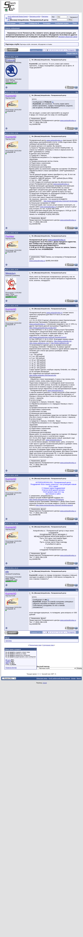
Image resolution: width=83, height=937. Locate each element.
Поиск (75, 23)
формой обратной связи (67, 37)
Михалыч (10, 273)
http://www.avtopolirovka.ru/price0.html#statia (60, 201)
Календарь (47, 23)
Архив (73, 678)
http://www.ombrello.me (63, 341)
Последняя (71, 50)
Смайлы (8, 661)
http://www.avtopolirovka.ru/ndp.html (42, 328)
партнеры (8, 640)
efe (7, 571)
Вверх (79, 678)
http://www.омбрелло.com (39, 343)
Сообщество (34, 23)
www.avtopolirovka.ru (68, 120)
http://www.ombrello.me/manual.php (42, 375)
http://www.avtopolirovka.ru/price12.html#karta (46, 499)
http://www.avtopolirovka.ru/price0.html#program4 (47, 337)
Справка (22, 23)
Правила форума (11, 667)
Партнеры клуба (34, 16)
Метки (7, 638)
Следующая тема (48, 645)
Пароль (54, 19)
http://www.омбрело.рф (60, 343)
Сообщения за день (62, 23)
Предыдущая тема (35, 645)
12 (63, 50)
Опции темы (71, 53)
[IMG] (7, 663)
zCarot (45, 683)
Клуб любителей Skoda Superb (18, 16)
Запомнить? (73, 17)
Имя (53, 17)
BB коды (8, 660)
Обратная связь (41, 678)
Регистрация (11, 23)
